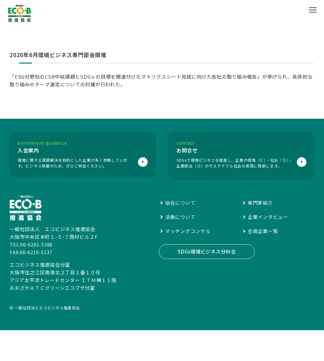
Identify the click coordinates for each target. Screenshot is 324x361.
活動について (180, 245)
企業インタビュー (268, 245)
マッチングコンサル (188, 259)
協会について (180, 231)
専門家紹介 (260, 231)
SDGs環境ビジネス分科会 (207, 280)
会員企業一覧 (263, 259)
